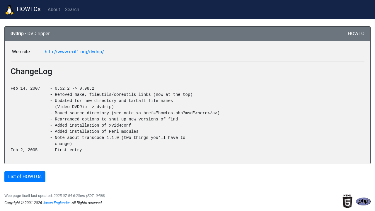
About (54, 9)
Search (72, 9)
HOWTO (356, 33)
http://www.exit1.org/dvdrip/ (74, 52)
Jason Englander (56, 202)
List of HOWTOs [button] (25, 176)
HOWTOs (23, 10)
